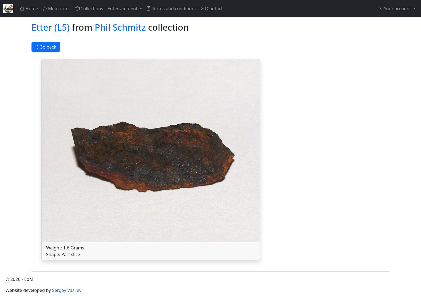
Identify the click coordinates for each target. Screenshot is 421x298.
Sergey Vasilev (66, 290)
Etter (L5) (50, 27)
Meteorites (56, 9)
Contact (212, 9)
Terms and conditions (171, 9)
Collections (89, 9)
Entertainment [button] (123, 9)
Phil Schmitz (120, 27)
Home (29, 9)
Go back (45, 47)
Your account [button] (395, 9)
